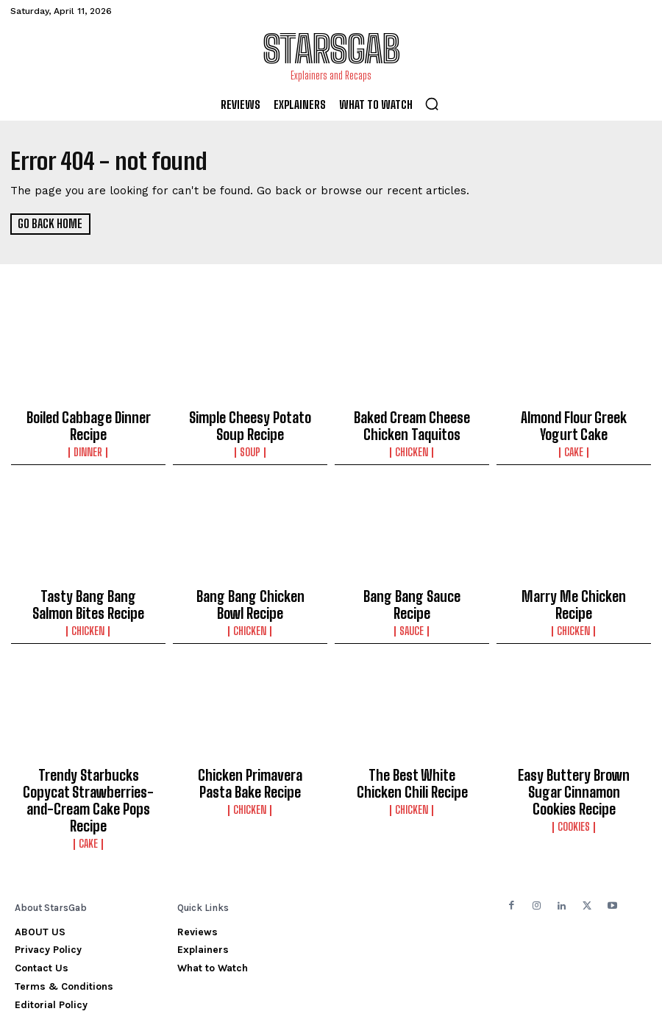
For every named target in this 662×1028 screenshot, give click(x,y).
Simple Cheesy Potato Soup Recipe (250, 423)
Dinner (88, 445)
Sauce (412, 603)
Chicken (412, 445)
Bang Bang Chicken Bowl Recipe (250, 594)
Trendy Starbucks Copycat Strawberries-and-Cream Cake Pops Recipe (88, 773)
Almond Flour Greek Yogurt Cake (573, 423)
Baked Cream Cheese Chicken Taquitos (412, 423)
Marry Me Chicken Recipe (574, 588)
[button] (431, 103)
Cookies (574, 788)
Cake (573, 445)
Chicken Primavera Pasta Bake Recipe (250, 766)
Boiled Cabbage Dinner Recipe (88, 423)
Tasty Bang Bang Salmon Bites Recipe (88, 594)
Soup (250, 445)
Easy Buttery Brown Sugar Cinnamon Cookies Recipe (574, 766)
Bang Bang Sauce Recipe (412, 588)
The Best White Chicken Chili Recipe (412, 766)
